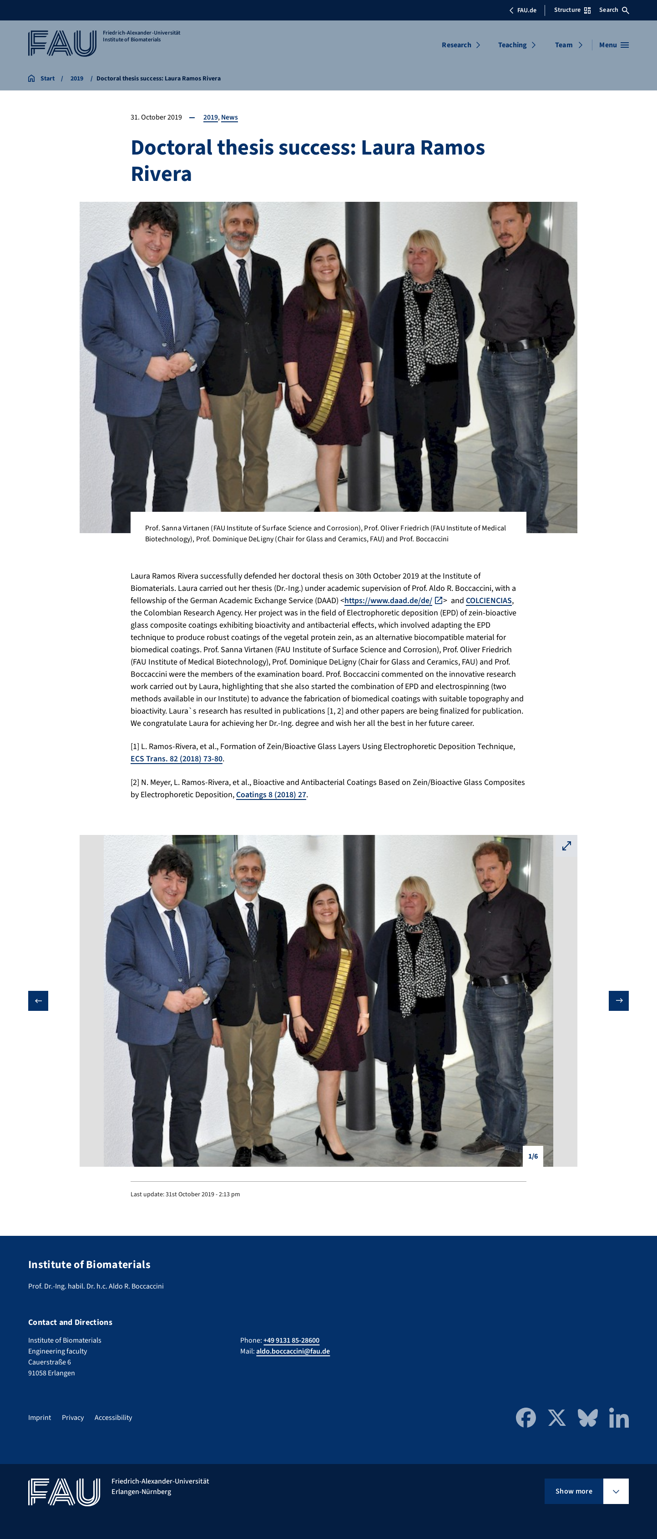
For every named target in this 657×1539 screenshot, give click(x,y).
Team (564, 45)
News (229, 117)
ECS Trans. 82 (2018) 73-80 (176, 759)
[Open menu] (614, 45)
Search (614, 10)
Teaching (512, 45)
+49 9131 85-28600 (291, 1340)
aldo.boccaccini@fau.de (293, 1351)
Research (456, 45)
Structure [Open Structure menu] (572, 10)
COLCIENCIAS (490, 600)
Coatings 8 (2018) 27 (271, 794)
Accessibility (113, 1417)
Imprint (39, 1417)
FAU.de (523, 10)
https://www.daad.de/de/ (388, 600)
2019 (210, 117)
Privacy (73, 1417)
